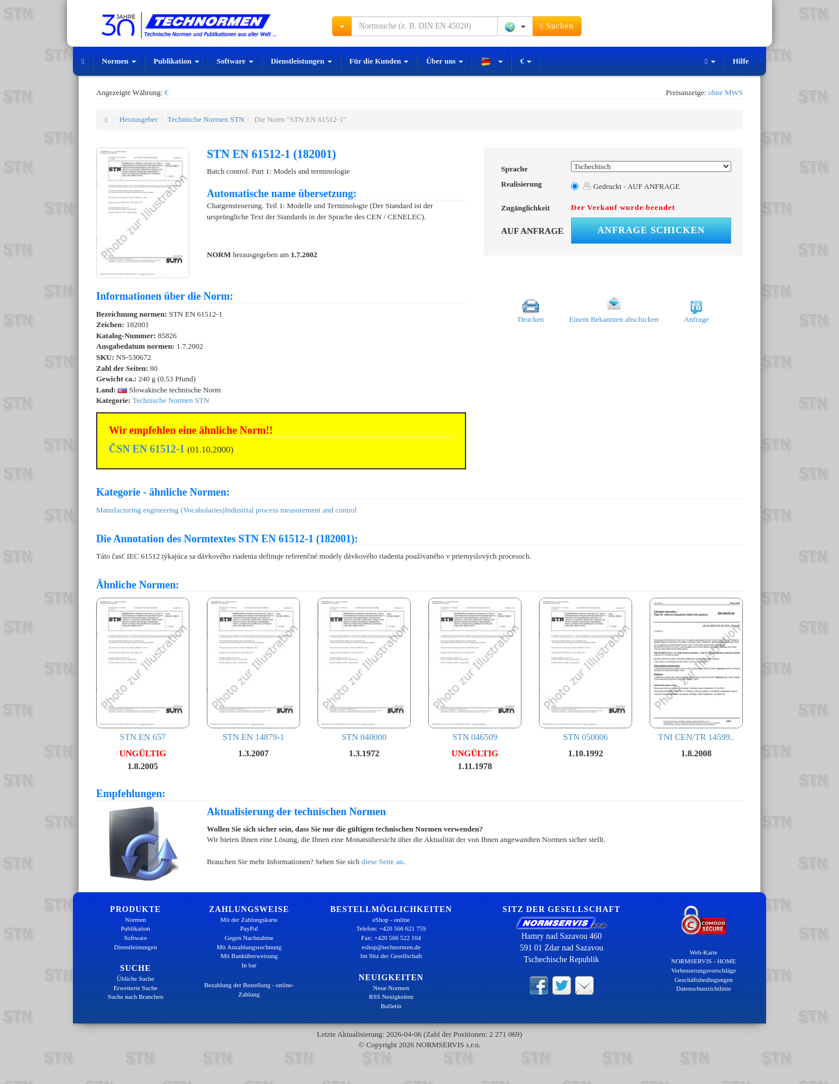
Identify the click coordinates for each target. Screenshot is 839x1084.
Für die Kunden (379, 61)
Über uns (444, 61)
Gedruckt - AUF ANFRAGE (631, 186)
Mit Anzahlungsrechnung (249, 946)
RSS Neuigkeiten (391, 996)
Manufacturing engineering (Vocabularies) (160, 510)
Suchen (557, 26)
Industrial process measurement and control (291, 510)
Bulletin (391, 1005)
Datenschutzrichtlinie (703, 988)
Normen (119, 61)
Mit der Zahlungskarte (248, 919)
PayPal (249, 928)
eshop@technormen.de (391, 946)
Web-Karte (704, 952)
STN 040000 (364, 670)
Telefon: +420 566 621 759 (391, 928)
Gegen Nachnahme (249, 937)
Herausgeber (138, 119)
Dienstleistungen (301, 61)
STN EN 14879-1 (253, 670)
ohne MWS (725, 92)
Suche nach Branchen (135, 996)
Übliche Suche (135, 978)
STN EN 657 (142, 670)
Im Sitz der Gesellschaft (391, 955)
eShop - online (391, 919)
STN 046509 (474, 670)
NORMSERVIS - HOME (703, 960)
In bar (249, 965)
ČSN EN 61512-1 (147, 449)
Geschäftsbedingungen (703, 979)
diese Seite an (382, 861)
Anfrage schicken (650, 230)
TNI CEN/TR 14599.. (696, 670)
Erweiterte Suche (135, 987)
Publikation (176, 61)
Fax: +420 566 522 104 (391, 937)
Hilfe (741, 61)
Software (235, 61)
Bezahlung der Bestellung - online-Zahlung (249, 989)
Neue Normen (391, 987)
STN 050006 (585, 670)
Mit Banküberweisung (248, 955)
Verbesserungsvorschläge (703, 970)
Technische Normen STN (205, 119)
